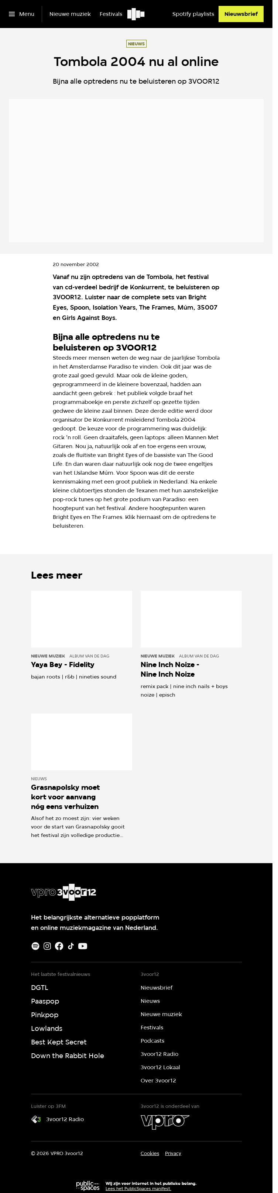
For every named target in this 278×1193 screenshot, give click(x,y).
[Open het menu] (21, 14)
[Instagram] (47, 946)
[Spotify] (35, 946)
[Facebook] (59, 946)
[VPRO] (165, 1122)
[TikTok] (70, 946)
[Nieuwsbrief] (241, 14)
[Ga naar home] (136, 14)
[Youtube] (82, 946)
